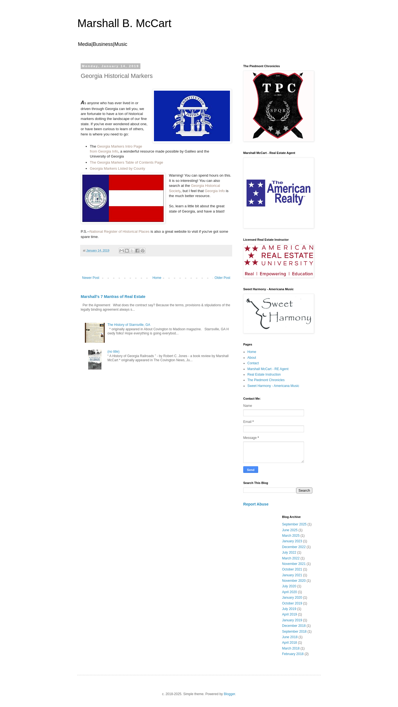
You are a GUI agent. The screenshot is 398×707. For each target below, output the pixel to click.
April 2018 (289, 643)
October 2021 (292, 569)
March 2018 (291, 648)
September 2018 (294, 631)
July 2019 (289, 609)
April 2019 (289, 614)
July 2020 (289, 586)
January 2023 (292, 541)
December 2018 (294, 626)
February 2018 (293, 654)
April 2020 (289, 592)
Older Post (222, 278)
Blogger (229, 694)
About (251, 358)
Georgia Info (215, 191)
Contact (253, 363)
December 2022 (294, 547)
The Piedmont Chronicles (266, 380)
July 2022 (289, 552)
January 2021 (292, 575)
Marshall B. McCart (124, 23)
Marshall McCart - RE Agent (268, 369)
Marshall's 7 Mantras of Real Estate (113, 296)
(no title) (113, 352)
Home (157, 278)
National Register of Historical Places (120, 231)
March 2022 (291, 558)
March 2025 (291, 536)
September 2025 (294, 524)
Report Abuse (255, 504)
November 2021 (294, 564)
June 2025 (290, 530)
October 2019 (292, 603)
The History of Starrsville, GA (129, 325)
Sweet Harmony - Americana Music (273, 386)
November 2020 (294, 581)
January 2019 (292, 620)
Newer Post (90, 278)
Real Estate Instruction (264, 374)
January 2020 (292, 597)
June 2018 (290, 637)
